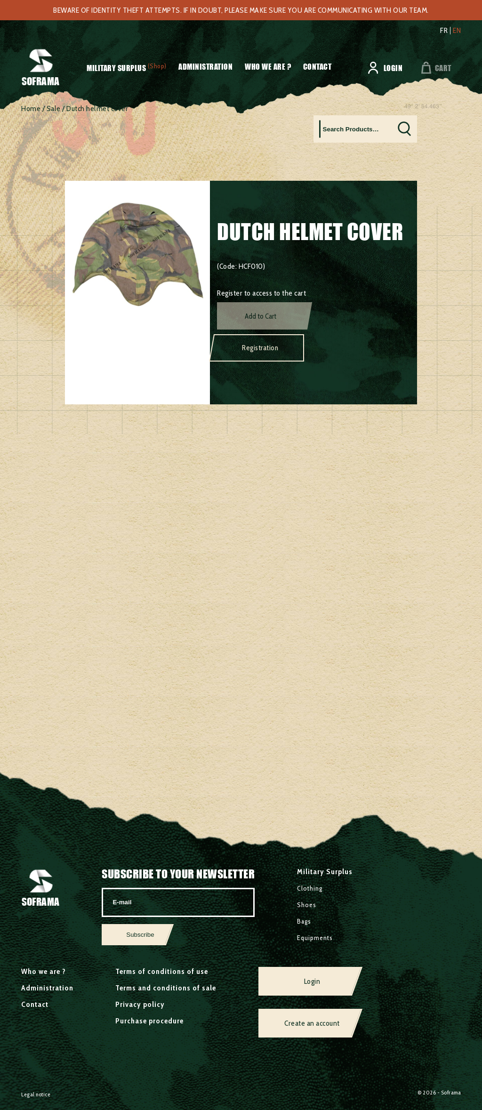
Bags (304, 921)
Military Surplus (116, 68)
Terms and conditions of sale (165, 987)
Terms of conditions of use (161, 971)
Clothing (309, 888)
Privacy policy (140, 1004)
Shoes (306, 905)
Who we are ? (268, 66)
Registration (260, 348)
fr (444, 30)
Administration (205, 66)
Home (30, 108)
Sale (54, 108)
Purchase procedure (149, 1020)
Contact (317, 66)
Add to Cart (260, 316)
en (457, 30)
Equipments (315, 937)
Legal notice (35, 1094)
